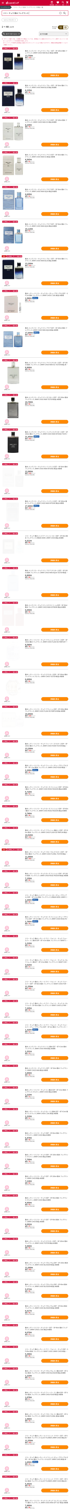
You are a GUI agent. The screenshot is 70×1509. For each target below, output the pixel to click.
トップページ (5, 7)
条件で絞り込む (11, 34)
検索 (65, 13)
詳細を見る (54, 75)
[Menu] (3, 3)
